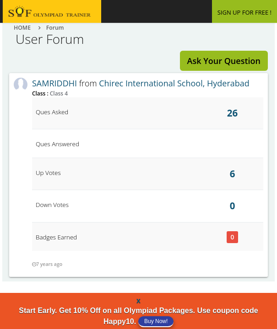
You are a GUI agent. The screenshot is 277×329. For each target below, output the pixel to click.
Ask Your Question (224, 60)
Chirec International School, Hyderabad (174, 83)
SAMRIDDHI (54, 83)
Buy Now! (156, 321)
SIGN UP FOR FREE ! (244, 12)
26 (232, 112)
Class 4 (58, 93)
